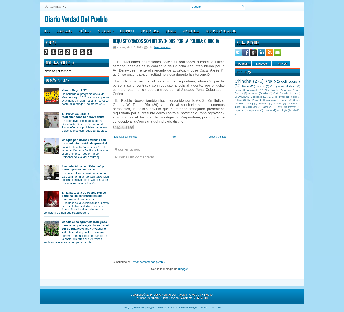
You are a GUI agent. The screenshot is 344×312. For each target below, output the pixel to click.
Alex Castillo (271, 90)
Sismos (284, 100)
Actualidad (107, 29)
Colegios (275, 86)
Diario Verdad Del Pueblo (76, 19)
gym (280, 107)
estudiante (251, 107)
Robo (245, 86)
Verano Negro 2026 (74, 90)
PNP (268, 81)
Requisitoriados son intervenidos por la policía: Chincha (166, 41)
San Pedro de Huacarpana (261, 100)
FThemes (139, 307)
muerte (261, 86)
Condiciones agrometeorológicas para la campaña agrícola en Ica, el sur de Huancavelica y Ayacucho (85, 225)
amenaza (277, 103)
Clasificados (64, 31)
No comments (162, 47)
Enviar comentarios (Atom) (148, 262)
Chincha (243, 81)
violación (296, 110)
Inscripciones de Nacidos (221, 31)
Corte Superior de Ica (284, 93)
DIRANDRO (241, 97)
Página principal (55, 6)
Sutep (250, 103)
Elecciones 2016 (259, 97)
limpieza (239, 110)
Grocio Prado (278, 97)
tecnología (282, 110)
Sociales (171, 31)
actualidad (263, 103)
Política (86, 29)
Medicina (291, 86)
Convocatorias (150, 31)
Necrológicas (191, 31)
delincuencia (290, 81)
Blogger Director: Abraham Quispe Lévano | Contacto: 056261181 (175, 296)
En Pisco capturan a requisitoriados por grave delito (83, 115)
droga (237, 107)
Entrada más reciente (125, 136)
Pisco (238, 89)
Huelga (293, 97)
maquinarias (253, 110)
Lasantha (172, 307)
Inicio (47, 31)
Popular (243, 63)
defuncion (292, 103)
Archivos (281, 63)
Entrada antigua (217, 136)
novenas (268, 110)
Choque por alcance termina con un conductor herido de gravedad (84, 141)
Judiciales (129, 29)
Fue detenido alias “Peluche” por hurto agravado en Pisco (84, 168)
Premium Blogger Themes (193, 307)
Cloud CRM (215, 307)
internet (292, 107)
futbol (265, 93)
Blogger (183, 269)
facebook (267, 107)
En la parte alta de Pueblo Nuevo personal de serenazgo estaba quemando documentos (84, 196)
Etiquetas (262, 63)
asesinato (252, 89)
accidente (253, 93)
